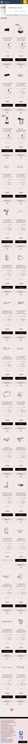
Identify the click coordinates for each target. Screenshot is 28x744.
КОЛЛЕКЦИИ (9, 14)
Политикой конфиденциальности (6, 738)
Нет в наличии (7, 560)
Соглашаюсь (23, 742)
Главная (3, 14)
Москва (7, 2)
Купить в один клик (7, 563)
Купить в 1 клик (7, 64)
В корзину (7, 59)
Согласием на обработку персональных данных (7, 741)
